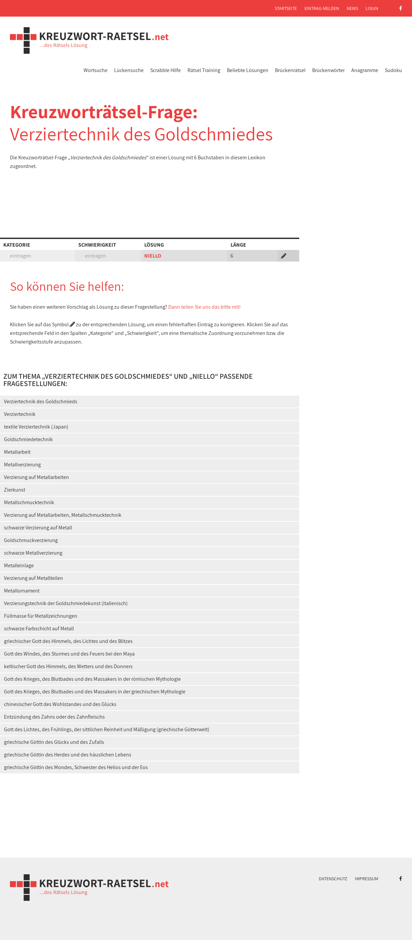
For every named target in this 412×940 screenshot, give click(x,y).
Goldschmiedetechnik (28, 439)
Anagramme (364, 70)
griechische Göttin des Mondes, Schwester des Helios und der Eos (76, 767)
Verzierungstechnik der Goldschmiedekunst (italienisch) (66, 603)
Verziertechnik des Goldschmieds (40, 401)
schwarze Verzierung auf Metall (38, 527)
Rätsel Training (203, 70)
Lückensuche (129, 70)
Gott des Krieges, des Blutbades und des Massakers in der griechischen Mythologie (94, 691)
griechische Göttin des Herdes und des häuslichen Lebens (67, 754)
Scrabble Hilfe (165, 70)
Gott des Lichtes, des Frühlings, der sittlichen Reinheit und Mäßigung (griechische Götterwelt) (106, 729)
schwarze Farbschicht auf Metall (39, 628)
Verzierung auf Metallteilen (33, 578)
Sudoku (393, 70)
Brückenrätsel (290, 70)
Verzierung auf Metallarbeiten (36, 477)
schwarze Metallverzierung (33, 552)
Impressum (366, 879)
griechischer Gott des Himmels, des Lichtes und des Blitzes (68, 641)
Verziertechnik (19, 414)
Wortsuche (95, 70)
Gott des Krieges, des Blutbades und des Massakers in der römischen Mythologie (92, 678)
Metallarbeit (17, 451)
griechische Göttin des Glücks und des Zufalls (54, 742)
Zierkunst (14, 489)
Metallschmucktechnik (29, 502)
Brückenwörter (328, 70)
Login (372, 8)
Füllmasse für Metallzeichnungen (40, 615)
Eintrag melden (322, 8)
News (352, 8)
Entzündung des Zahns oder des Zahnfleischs (54, 716)
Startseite (286, 8)
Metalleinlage (19, 565)
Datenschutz (333, 879)
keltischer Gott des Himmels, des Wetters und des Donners (68, 666)
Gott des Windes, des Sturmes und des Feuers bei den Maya (69, 653)
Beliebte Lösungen (247, 70)
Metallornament (21, 590)
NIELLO (152, 255)
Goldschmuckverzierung (31, 540)
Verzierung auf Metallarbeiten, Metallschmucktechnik (62, 514)
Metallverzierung (22, 464)
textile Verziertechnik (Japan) (36, 426)
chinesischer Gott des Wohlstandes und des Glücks (60, 704)
